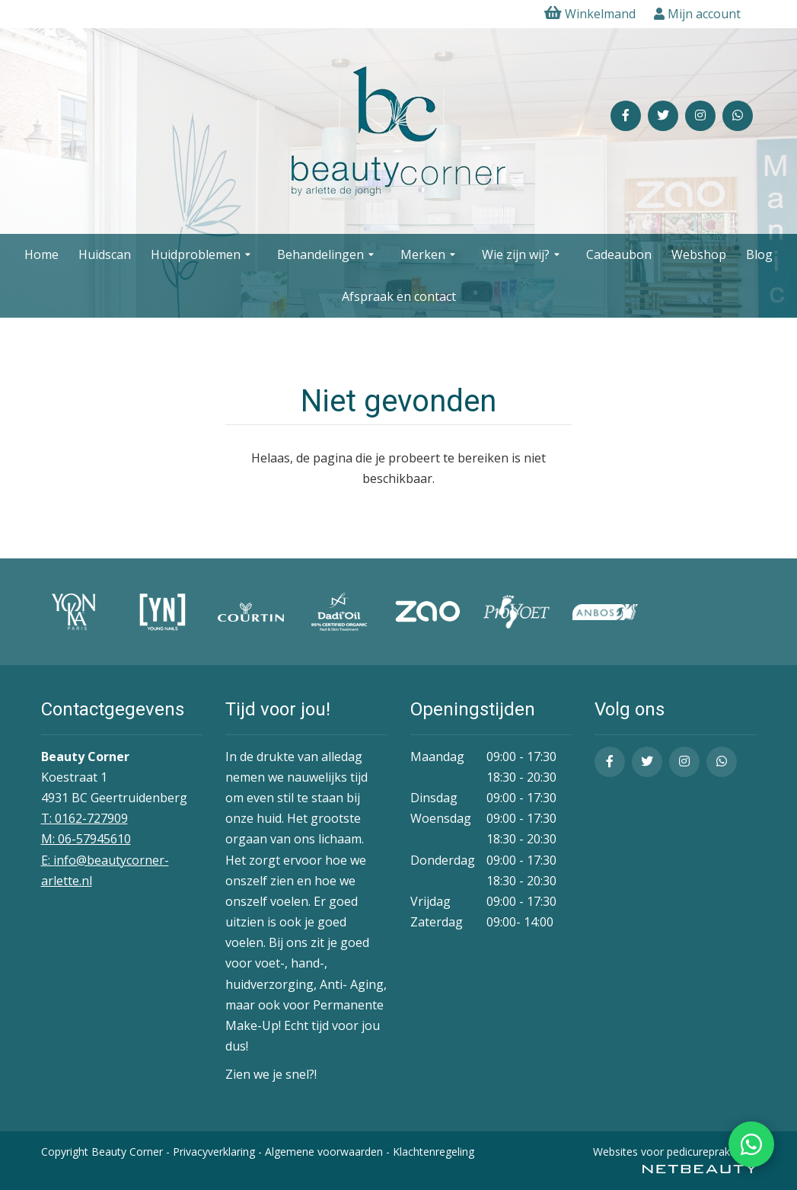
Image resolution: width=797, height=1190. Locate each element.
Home (41, 254)
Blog (759, 254)
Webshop (698, 254)
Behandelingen (327, 255)
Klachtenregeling (433, 1151)
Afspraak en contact (399, 296)
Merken (429, 255)
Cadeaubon (619, 254)
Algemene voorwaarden (324, 1151)
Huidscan (104, 254)
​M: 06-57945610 (86, 838)
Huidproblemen (202, 255)
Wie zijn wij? (522, 255)
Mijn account (697, 13)
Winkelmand (590, 13)
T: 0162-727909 (84, 818)
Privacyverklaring (214, 1151)
